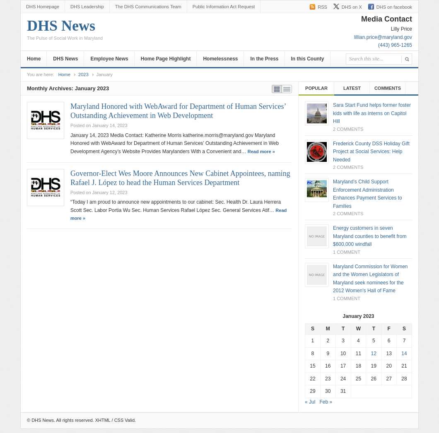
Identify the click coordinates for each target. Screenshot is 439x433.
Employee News (109, 59)
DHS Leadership (87, 6)
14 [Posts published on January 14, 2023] (404, 353)
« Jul (310, 402)
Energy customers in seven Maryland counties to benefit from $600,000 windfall (369, 236)
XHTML (103, 420)
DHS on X (352, 7)
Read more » (261, 151)
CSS (119, 420)
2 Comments (348, 129)
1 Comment (346, 252)
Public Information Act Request (224, 6)
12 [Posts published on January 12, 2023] (373, 353)
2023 (83, 74)
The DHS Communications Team (148, 6)
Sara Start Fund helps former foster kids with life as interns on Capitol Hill (372, 113)
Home (34, 59)
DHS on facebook (394, 7)
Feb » (325, 402)
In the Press (264, 59)
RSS (322, 7)
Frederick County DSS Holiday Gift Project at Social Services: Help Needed (371, 152)
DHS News (65, 31)
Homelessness (220, 59)
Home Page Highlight (166, 59)
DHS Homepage (42, 6)
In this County (307, 59)
